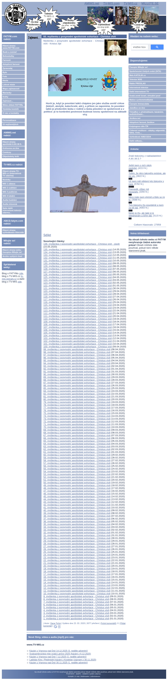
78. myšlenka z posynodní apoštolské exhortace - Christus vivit (76, 404)
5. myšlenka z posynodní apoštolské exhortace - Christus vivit (76, 607)
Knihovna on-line (11, 148)
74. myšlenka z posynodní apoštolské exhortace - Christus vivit (76, 416)
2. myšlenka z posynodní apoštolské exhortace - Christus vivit (76, 615)
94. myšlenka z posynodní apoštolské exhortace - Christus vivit (76, 363)
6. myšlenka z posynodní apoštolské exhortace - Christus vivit (76, 604)
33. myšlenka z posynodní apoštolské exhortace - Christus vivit (76, 529)
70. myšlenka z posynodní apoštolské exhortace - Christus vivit (76, 427)
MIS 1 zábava (9, 184)
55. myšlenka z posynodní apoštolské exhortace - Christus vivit (76, 468)
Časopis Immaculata (139, 104)
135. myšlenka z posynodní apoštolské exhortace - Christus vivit (77, 249)
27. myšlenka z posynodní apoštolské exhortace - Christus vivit (76, 546)
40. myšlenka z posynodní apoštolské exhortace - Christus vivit (76, 510)
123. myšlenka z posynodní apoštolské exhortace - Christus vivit (77, 282)
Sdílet (47, 235)
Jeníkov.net (134, 118)
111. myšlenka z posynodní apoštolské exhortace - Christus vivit (77, 316)
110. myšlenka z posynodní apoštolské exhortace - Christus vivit (77, 318)
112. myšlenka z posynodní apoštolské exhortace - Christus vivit (77, 313)
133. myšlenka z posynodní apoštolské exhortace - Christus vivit (77, 255)
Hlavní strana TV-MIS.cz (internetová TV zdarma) (12, 173)
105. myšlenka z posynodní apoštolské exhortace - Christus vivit (77, 332)
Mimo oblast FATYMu (13, 105)
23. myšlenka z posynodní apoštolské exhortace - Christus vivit (76, 557)
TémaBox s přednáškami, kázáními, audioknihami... (146, 113)
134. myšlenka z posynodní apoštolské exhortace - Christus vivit (77, 252)
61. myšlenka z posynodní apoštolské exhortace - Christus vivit (76, 452)
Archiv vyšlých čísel (12, 256)
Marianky (7, 93)
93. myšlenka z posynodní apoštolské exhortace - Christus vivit (76, 366)
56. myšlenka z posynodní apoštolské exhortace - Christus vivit (76, 466)
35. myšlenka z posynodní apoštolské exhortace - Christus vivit (76, 524)
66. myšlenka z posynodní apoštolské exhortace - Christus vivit (76, 438)
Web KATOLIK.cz (137, 75)
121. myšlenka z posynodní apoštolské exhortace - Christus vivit (77, 288)
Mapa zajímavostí (11, 89)
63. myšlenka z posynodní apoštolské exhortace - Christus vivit (76, 446)
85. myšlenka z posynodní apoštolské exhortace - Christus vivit (76, 388)
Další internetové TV (139, 91)
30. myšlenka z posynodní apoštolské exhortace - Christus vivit (76, 538)
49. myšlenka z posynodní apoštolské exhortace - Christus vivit (76, 485)
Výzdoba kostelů (11, 109)
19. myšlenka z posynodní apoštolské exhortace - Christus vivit (76, 568)
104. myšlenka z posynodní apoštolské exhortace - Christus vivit (77, 335)
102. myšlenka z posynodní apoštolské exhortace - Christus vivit (77, 341)
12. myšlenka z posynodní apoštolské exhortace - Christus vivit (76, 588)
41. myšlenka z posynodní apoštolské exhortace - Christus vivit (76, 507)
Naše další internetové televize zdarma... (12, 210)
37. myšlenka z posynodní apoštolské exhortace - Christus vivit (76, 518)
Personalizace (9, 120)
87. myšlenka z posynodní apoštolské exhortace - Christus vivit (76, 382)
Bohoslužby (8, 56)
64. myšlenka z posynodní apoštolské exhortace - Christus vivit (76, 443)
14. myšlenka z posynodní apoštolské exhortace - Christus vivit (76, 582)
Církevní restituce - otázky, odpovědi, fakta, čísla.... (147, 131)
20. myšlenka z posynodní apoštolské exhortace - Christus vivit (76, 565)
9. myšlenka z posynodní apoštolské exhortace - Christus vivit (76, 596)
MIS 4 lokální (9, 196)
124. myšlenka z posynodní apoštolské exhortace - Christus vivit (77, 280)
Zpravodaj (7, 68)
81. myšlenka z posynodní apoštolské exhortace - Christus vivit (76, 396)
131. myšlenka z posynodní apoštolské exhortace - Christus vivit (77, 260)
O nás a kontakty (11, 113)
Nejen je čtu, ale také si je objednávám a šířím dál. (141, 214)
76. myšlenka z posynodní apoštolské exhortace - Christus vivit (76, 410)
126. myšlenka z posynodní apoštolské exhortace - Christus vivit (77, 274)
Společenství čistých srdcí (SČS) (145, 71)
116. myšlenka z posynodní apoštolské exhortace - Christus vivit (77, 302)
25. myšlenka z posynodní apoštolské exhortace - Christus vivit (76, 552)
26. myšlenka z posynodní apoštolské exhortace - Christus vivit (76, 549)
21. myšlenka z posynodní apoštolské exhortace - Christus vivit (76, 563)
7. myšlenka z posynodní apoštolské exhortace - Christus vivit (76, 602)
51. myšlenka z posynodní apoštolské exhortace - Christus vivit (76, 479)
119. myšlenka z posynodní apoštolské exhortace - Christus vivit (77, 293)
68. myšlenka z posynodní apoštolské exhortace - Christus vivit (76, 432)
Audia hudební (10, 200)
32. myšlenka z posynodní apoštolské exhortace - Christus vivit (76, 532)
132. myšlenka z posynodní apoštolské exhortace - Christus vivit (77, 257)
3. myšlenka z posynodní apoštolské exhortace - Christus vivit (76, 613)
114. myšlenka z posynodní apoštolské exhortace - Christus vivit (77, 307)
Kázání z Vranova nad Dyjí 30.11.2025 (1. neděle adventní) (58, 662)
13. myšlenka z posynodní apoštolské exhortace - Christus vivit (76, 585)
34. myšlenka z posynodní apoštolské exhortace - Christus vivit (76, 527)
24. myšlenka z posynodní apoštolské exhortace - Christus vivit (76, 554)
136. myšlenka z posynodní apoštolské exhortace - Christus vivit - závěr (81, 244)
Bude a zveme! (10, 52)
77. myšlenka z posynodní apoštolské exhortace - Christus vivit (76, 407)
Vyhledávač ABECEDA (140, 137)
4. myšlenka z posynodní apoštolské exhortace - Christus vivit (76, 610)
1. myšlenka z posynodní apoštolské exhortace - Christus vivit (76, 618)
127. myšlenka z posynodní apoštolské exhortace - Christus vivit (77, 271)
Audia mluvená (10, 204)
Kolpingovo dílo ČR (138, 126)
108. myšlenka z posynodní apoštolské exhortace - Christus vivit (77, 324)
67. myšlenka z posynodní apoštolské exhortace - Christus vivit (76, 435)
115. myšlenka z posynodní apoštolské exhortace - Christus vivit (77, 305)
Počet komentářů (108, 623)
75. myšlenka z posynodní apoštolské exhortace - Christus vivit (76, 413)
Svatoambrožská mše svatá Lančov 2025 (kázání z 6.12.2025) (60, 654)
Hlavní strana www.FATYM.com (11, 47)
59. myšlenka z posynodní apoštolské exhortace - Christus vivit (76, 457)
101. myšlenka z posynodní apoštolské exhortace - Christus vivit (77, 343)
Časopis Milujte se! (138, 67)
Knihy (5, 97)
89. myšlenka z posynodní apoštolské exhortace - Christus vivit (76, 377)
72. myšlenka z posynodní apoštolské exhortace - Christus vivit (76, 421)
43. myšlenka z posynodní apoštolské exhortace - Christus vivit (76, 502)
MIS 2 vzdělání (9, 188)
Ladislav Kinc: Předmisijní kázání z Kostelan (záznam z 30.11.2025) (62, 659)
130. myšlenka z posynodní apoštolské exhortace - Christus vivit (77, 263)
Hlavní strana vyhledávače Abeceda (13, 231)
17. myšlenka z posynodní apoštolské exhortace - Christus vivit (76, 574)
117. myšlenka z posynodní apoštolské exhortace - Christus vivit (77, 299)
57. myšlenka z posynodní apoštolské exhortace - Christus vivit (76, 463)
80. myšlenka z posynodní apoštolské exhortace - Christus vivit (76, 399)
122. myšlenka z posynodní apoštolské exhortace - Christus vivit (77, 285)
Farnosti (7, 60)
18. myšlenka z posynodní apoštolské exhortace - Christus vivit (76, 571)
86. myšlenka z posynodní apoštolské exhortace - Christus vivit (76, 385)
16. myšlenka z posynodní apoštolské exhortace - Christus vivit (76, 577)
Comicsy (7, 152)
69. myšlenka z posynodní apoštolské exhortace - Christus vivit (76, 429)
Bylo (5, 72)
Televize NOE (135, 79)
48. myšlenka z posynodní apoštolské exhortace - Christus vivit (76, 488)
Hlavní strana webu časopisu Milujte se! (12, 251)
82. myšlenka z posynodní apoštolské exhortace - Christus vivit (76, 393)
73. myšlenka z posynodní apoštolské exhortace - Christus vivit (76, 418)
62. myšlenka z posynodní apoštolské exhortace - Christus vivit (76, 449)
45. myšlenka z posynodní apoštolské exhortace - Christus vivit (76, 496)
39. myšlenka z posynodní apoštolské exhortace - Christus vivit (76, 513)
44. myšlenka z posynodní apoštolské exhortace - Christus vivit (76, 499)
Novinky (7, 180)
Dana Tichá (55, 623)
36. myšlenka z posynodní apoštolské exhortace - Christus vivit (76, 521)
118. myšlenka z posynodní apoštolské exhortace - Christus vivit (77, 296)
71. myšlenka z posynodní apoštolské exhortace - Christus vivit (76, 424)
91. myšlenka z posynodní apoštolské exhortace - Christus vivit (76, 371)
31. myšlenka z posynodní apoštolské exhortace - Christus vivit (76, 535)
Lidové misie (9, 84)
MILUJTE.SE (150, 3)
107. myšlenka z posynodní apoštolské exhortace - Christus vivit (77, 327)
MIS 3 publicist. (10, 192)
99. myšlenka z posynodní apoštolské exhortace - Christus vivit (76, 349)
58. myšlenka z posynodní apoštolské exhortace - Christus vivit (76, 460)
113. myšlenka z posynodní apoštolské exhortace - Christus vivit (77, 310)
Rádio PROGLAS (137, 83)
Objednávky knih (11, 156)
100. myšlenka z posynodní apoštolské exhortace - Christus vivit (77, 346)
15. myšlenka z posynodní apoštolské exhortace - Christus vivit (76, 579)
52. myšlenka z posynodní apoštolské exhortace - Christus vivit (76, 477)
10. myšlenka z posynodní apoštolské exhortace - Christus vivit (76, 593)
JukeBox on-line (137, 108)
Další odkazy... (136, 141)
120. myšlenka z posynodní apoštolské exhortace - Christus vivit (77, 291)
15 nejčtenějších (10, 124)
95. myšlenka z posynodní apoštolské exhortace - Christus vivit (76, 360)
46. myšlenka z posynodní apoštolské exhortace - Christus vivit (76, 493)
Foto (5, 76)
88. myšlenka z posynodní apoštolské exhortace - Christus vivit (76, 380)
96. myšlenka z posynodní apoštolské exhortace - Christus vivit (76, 357)
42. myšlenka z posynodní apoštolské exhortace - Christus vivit (76, 504)
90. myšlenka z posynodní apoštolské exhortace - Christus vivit (76, 374)
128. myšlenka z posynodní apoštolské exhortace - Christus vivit (77, 269)
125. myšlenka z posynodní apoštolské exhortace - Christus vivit (77, 277)
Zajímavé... (8, 101)
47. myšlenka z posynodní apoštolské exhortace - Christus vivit (76, 491)
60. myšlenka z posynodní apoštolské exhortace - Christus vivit (76, 454)
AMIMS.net (91, 3)
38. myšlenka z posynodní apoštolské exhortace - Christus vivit (76, 515)
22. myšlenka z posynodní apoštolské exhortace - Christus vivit (76, 560)
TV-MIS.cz (130, 3)
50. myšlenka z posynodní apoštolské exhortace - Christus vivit (76, 482)
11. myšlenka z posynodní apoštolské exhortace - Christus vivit (76, 590)
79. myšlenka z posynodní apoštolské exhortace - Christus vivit (76, 402)
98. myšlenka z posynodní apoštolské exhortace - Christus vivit (76, 352)
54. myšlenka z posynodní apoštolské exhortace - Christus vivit (76, 471)
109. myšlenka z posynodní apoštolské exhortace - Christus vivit (77, 321)
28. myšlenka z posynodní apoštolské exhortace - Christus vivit (76, 543)
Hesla (5, 80)
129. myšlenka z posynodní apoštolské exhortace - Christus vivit (77, 266)
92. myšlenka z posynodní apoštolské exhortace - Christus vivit (76, 368)
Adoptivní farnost (11, 64)
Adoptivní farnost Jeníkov (141, 122)
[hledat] (139, 47)
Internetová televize (138, 87)
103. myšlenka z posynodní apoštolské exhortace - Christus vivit (77, 338)
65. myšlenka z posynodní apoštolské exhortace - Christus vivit (76, 441)
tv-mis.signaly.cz (13, 277)
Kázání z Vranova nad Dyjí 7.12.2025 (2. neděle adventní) (58, 656)
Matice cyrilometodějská (141, 100)
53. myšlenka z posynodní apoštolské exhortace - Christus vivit (76, 474)
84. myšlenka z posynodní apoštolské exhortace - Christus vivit (76, 391)
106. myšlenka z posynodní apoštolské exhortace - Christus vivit (77, 330)
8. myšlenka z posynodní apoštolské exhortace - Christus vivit (76, 599)
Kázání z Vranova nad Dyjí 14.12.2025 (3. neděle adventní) (58, 651)
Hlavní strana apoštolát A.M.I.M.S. (12, 143)
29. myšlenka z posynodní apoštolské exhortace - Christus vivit (76, 540)
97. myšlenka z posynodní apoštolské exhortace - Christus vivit (76, 355)
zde (21, 273)
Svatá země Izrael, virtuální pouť (145, 96)
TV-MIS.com (111, 3)
